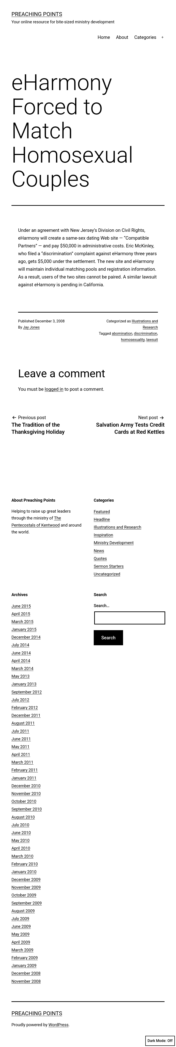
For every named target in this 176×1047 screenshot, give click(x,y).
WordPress (59, 1024)
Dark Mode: (160, 1041)
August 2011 (23, 723)
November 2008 (26, 981)
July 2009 (20, 918)
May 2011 (20, 746)
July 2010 (20, 824)
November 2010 (26, 793)
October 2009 (23, 895)
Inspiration (103, 535)
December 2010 (26, 785)
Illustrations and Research (117, 527)
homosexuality (133, 339)
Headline (102, 519)
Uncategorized (107, 574)
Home (104, 37)
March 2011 (22, 762)
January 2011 (23, 778)
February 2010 (24, 864)
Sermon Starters (109, 566)
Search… (102, 605)
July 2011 (20, 731)
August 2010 (23, 817)
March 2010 (22, 856)
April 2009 (20, 942)
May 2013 (20, 676)
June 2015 (21, 606)
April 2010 (20, 848)
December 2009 (26, 879)
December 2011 (26, 715)
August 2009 (23, 910)
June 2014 (21, 653)
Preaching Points (36, 14)
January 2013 (23, 684)
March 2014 (22, 668)
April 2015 (20, 613)
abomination (122, 333)
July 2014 (20, 645)
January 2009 (23, 965)
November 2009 (26, 887)
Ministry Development (114, 542)
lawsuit (152, 339)
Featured (102, 511)
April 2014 (20, 660)
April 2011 (20, 754)
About (122, 37)
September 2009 (26, 903)
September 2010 (26, 809)
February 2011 (24, 770)
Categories (145, 37)
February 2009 (24, 957)
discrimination (145, 333)
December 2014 (26, 637)
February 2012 (24, 707)
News (99, 550)
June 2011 (21, 738)
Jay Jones (31, 327)
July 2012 (20, 699)
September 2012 (26, 692)
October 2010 (23, 801)
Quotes (100, 558)
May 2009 (20, 934)
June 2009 (21, 926)
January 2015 (23, 629)
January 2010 (23, 871)
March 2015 (22, 621)
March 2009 (22, 950)
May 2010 (20, 840)
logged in (54, 389)
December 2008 (26, 973)
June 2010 (21, 832)
